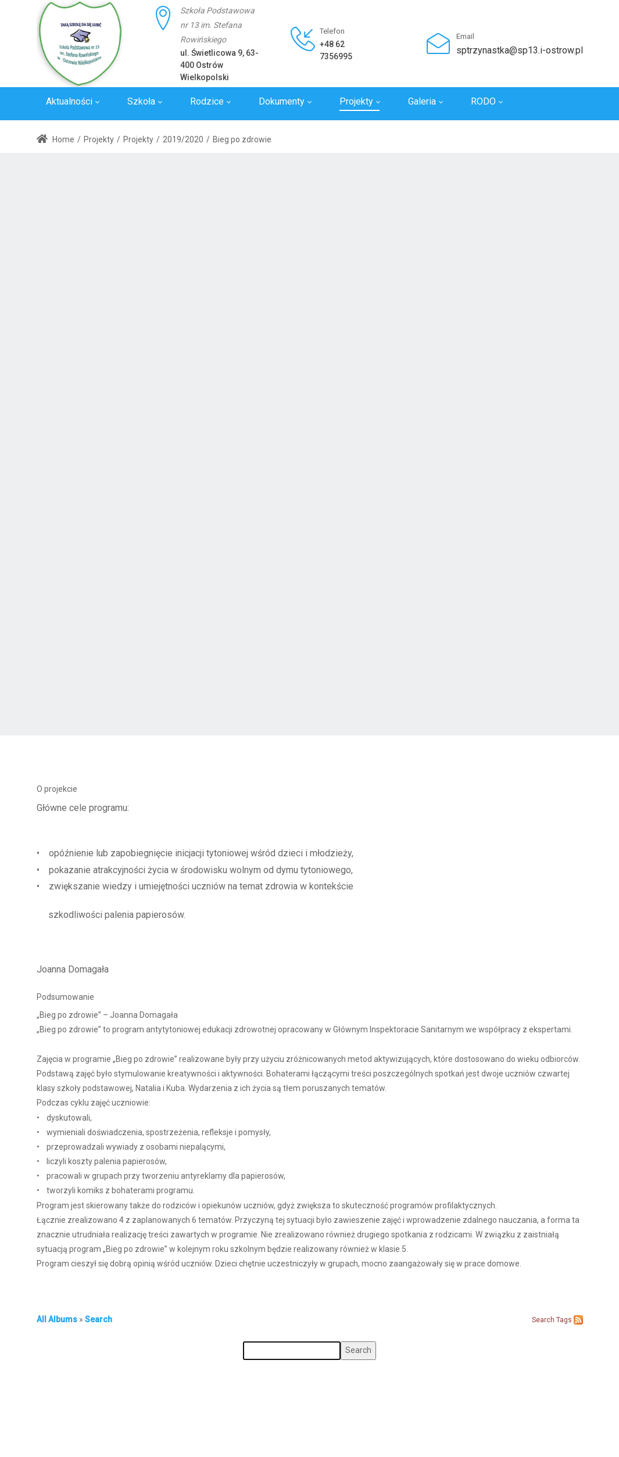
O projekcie (57, 789)
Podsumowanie (65, 997)
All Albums (57, 1319)
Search (98, 1319)
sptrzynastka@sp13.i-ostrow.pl (519, 50)
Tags (564, 1320)
